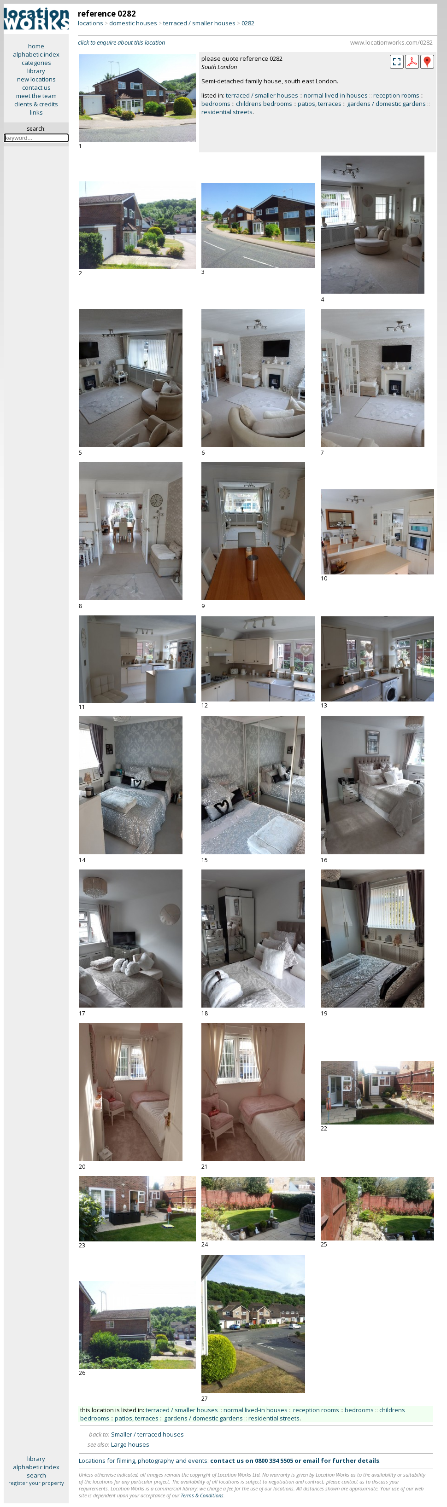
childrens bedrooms (264, 103)
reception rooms (396, 95)
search (36, 1475)
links (36, 112)
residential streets (227, 112)
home (36, 46)
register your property (36, 1482)
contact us (36, 87)
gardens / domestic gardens (386, 103)
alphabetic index (36, 54)
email (311, 1460)
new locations (36, 79)
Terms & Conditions (202, 1495)
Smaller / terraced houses (147, 1434)
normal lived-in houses (336, 95)
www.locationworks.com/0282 (391, 42)
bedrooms (215, 103)
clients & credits (36, 104)
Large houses (130, 1444)
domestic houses (133, 23)
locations (90, 23)
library (36, 71)
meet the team (36, 96)
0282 (247, 23)
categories (36, 62)
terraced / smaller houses (199, 23)
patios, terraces (319, 103)
